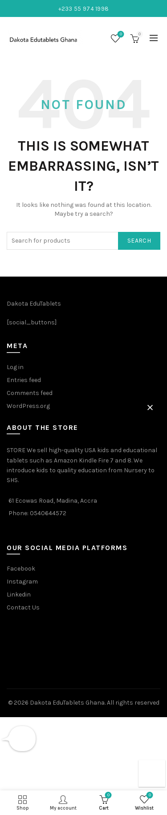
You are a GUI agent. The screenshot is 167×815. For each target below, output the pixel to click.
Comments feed (30, 393)
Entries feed (24, 380)
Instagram (22, 581)
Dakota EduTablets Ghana (67, 702)
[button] (150, 407)
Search (139, 240)
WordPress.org (28, 406)
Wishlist (120, 35)
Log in (15, 367)
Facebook (21, 568)
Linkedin (19, 594)
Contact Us (23, 607)
